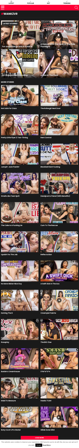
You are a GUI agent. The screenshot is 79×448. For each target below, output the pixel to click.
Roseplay (5, 342)
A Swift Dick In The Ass (50, 283)
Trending (66, 2)
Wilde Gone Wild (48, 430)
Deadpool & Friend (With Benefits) (55, 196)
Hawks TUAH (46, 400)
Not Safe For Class (9, 108)
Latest (11, 2)
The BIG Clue (46, 342)
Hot (48, 2)
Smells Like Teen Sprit (10, 196)
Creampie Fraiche (48, 313)
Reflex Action (46, 254)
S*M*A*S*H (45, 371)
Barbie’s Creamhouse (10, 371)
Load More (39, 438)
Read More (47, 445)
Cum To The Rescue (49, 225)
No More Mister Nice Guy (11, 283)
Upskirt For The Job (9, 254)
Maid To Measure (8, 400)
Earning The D (7, 313)
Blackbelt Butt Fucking (50, 167)
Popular (30, 2)
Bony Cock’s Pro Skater (11, 430)
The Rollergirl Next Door (50, 108)
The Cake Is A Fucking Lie (11, 225)
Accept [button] (39, 445)
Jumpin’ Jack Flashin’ (10, 167)
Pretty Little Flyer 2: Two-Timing (14, 137)
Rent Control (46, 137)
